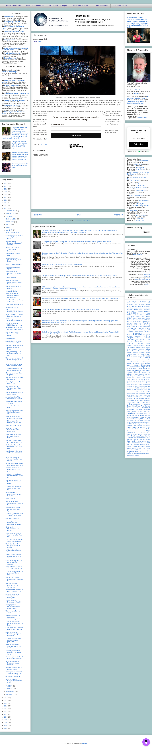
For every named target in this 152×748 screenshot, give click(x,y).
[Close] (104, 113)
